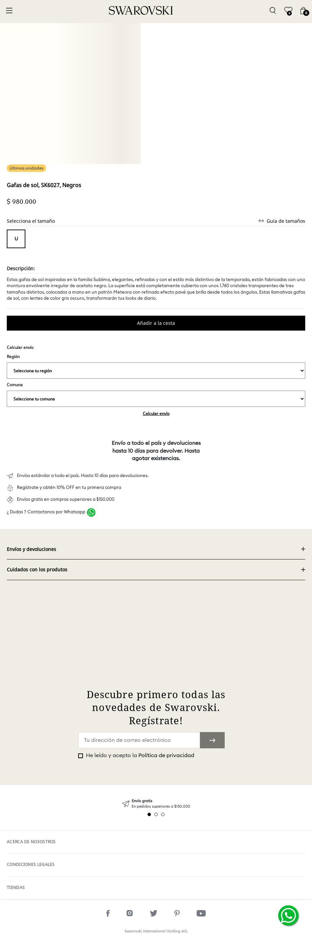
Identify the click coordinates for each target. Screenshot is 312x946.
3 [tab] (162, 814)
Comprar (156, 323)
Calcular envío (156, 413)
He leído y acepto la (139, 755)
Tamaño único (16, 239)
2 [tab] (156, 814)
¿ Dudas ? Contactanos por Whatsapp (46, 512)
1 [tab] (149, 814)
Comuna (156, 394)
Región (156, 366)
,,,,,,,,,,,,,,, (156, 370)
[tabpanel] (156, 804)
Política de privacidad (166, 755)
